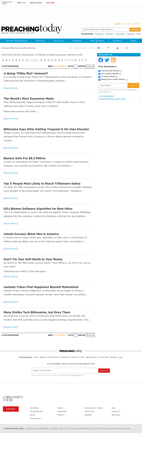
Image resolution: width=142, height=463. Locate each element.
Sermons (40, 40)
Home (70, 48)
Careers (60, 408)
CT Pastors (108, 76)
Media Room (62, 411)
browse (89, 34)
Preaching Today (110, 71)
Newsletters (36, 3)
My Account (65, 357)
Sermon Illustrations (16, 40)
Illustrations (77, 48)
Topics (85, 48)
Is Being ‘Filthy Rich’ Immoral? (26, 73)
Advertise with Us (92, 357)
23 (60, 66)
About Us (21, 3)
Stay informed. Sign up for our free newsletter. (71, 364)
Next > (64, 66)
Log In (117, 23)
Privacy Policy (131, 89)
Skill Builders (97, 40)
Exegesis (77, 40)
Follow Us (60, 415)
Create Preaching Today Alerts (112, 99)
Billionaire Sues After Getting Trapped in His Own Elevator (46, 129)
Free (139, 34)
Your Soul (58, 40)
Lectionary (120, 34)
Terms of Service (103, 91)
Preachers (99, 34)
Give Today (10, 409)
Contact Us (75, 357)
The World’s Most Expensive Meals (29, 98)
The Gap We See (36, 411)
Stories (32, 415)
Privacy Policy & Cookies (94, 408)
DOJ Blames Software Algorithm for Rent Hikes (38, 208)
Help (113, 408)
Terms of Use (89, 411)
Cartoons (131, 34)
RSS (82, 357)
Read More (11, 88)
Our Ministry (34, 408)
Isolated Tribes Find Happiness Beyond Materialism (41, 287)
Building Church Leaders (113, 79)
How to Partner (35, 418)
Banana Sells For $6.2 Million (24, 158)
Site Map (113, 357)
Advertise (88, 415)
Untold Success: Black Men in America (31, 234)
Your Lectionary (110, 73)
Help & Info (104, 357)
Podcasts (109, 34)
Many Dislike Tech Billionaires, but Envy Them (37, 312)
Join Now (127, 23)
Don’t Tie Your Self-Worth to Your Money (33, 259)
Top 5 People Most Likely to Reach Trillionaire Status (42, 183)
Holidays (117, 40)
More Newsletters (106, 96)
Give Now (50, 3)
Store (133, 40)
